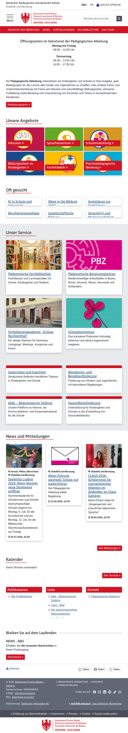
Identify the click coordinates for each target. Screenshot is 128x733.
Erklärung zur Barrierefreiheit (29, 713)
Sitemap (14, 668)
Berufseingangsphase (23, 213)
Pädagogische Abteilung (105, 596)
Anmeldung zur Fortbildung (99, 203)
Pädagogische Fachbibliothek (29, 274)
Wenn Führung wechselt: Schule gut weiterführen (63, 479)
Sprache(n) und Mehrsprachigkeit (101, 215)
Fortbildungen (63, 29)
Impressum (56, 713)
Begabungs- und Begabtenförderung (82, 374)
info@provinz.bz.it (25, 693)
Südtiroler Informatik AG (35, 703)
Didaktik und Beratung (24, 29)
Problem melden (67, 685)
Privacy (72, 713)
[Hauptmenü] (10, 18)
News (46, 29)
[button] (94, 692)
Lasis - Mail (57, 605)
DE (84, 4)
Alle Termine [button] (112, 575)
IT (91, 4)
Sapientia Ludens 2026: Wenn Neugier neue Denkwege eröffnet (23, 485)
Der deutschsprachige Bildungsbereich (64, 611)
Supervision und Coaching (27, 372)
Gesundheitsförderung (84, 403)
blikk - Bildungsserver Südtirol (63, 598)
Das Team (108, 29)
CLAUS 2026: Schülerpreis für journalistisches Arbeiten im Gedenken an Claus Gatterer (102, 486)
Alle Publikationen (21, 596)
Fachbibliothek (88, 29)
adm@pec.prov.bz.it (23, 697)
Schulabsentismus (81, 332)
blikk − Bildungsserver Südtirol (30, 403)
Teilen (84, 669)
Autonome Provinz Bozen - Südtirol (25, 683)
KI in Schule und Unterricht (20, 203)
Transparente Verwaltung (72, 681)
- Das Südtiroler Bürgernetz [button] (95, 703)
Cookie (85, 713)
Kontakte (96, 681)
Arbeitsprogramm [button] (19, 104)
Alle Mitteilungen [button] (109, 548)
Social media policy (104, 713)
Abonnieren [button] (15, 657)
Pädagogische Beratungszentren (92, 274)
